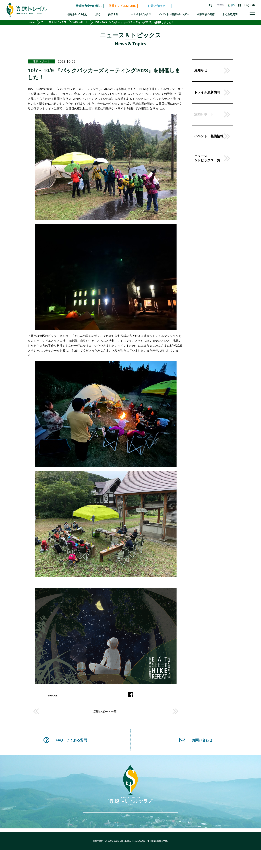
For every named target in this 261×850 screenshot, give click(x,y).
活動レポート (80, 22)
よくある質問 (229, 14)
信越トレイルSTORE (122, 5)
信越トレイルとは (77, 14)
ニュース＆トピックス (138, 14)
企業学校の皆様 (206, 14)
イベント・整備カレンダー (174, 14)
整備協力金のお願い (88, 5)
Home (31, 22)
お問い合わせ (156, 5)
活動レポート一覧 (105, 711)
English (249, 5)
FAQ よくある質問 (65, 740)
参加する (113, 14)
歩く (97, 14)
